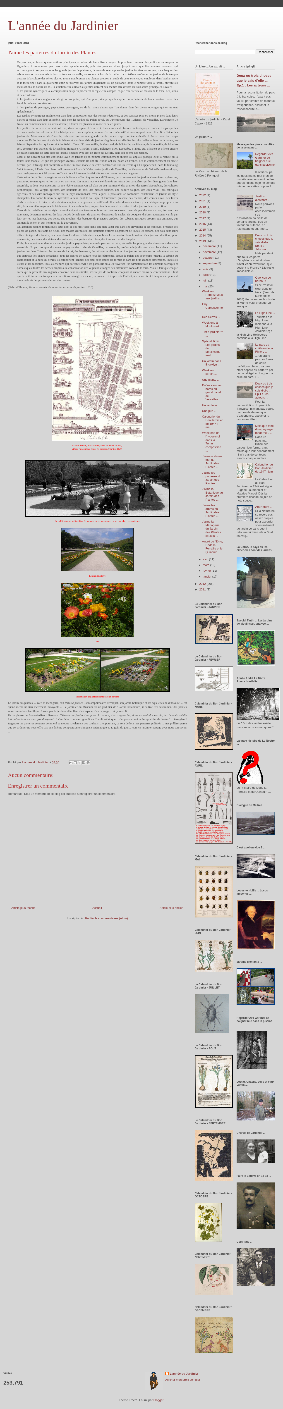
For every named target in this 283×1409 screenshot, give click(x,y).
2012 (203, 583)
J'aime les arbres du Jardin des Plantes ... (210, 511)
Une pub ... (209, 411)
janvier (207, 576)
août (206, 269)
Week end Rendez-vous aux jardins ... (212, 295)
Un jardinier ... (211, 405)
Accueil (97, 908)
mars (206, 565)
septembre (210, 263)
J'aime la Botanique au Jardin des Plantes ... (212, 494)
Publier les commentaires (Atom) (106, 918)
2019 (203, 206)
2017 (203, 218)
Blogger (158, 1400)
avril (206, 559)
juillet (206, 275)
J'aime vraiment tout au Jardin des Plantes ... (212, 462)
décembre (210, 246)
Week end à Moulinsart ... (212, 324)
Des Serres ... (211, 317)
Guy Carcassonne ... (212, 307)
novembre (210, 252)
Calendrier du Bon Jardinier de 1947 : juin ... (264, 470)
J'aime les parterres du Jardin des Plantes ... (211, 478)
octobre (208, 257)
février (207, 570)
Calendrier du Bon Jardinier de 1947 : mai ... (212, 422)
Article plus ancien (172, 908)
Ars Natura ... (264, 507)
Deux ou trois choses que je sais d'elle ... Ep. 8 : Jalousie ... (264, 242)
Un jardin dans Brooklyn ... (211, 362)
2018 (203, 212)
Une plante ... (210, 379)
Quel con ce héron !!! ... (263, 279)
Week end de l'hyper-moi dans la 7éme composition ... (211, 441)
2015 (203, 229)
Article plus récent (23, 908)
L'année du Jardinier (63, 25)
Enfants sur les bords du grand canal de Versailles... (211, 392)
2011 (203, 589)
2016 (203, 224)
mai (206, 286)
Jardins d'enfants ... (262, 198)
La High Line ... (265, 313)
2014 (203, 235)
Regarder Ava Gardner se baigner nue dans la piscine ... (265, 161)
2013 (203, 241)
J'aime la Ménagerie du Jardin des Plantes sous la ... (211, 528)
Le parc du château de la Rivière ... (264, 348)
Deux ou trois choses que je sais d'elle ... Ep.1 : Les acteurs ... (254, 80)
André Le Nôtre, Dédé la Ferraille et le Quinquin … (212, 547)
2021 (203, 201)
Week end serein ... (209, 372)
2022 (203, 195)
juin (205, 280)
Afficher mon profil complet (182, 1379)
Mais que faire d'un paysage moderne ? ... (264, 429)
